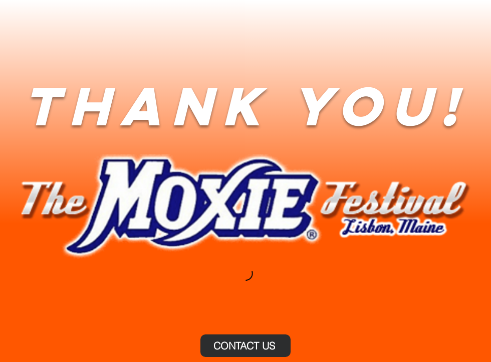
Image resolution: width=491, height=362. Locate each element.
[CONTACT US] (245, 345)
